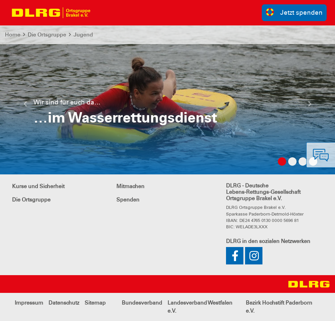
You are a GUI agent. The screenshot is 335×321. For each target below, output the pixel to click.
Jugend (83, 34)
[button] (25, 106)
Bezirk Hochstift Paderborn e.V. (279, 307)
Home (12, 34)
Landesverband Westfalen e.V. (200, 307)
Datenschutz (63, 303)
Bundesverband (142, 303)
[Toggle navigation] (102, 12)
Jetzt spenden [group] (294, 12)
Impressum (29, 303)
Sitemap (95, 303)
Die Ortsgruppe (47, 34)
